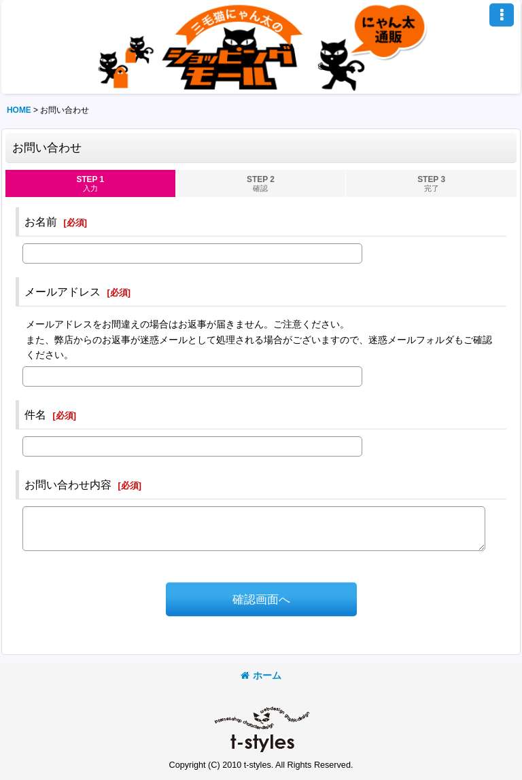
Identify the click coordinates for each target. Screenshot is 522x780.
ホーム (261, 675)
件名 (35, 414)
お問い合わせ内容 (67, 484)
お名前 (40, 221)
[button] (501, 14)
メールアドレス (62, 291)
